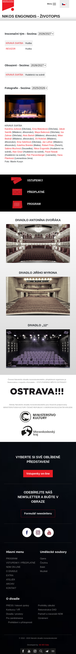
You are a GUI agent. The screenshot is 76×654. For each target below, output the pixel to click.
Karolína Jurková (13, 129)
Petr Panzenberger (36, 155)
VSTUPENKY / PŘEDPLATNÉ (20, 563)
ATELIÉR (10, 579)
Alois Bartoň (28, 135)
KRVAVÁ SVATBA (14, 43)
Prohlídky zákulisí (46, 605)
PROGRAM (34, 203)
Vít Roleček (40, 139)
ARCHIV (10, 584)
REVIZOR (10, 49)
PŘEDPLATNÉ (36, 191)
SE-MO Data (44, 645)
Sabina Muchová (13, 148)
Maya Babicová (42, 132)
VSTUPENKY (35, 180)
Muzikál (43, 571)
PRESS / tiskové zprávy (17, 605)
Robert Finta (48, 145)
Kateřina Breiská (25, 145)
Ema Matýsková (40, 129)
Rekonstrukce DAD (47, 610)
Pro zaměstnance (14, 618)
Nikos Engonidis (41, 148)
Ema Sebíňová (24, 142)
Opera (43, 558)
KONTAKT (11, 588)
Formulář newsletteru (38, 513)
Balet (42, 567)
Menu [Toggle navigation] (51, 4)
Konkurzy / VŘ (13, 610)
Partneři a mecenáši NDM (50, 614)
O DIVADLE (12, 571)
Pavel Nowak (51, 152)
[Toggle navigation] (64, 4)
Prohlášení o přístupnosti (20, 622)
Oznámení (43, 618)
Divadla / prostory (14, 614)
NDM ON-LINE (13, 567)
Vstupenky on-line (38, 473)
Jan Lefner (47, 142)
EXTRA (9, 575)
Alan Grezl (17, 152)
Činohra (44, 563)
